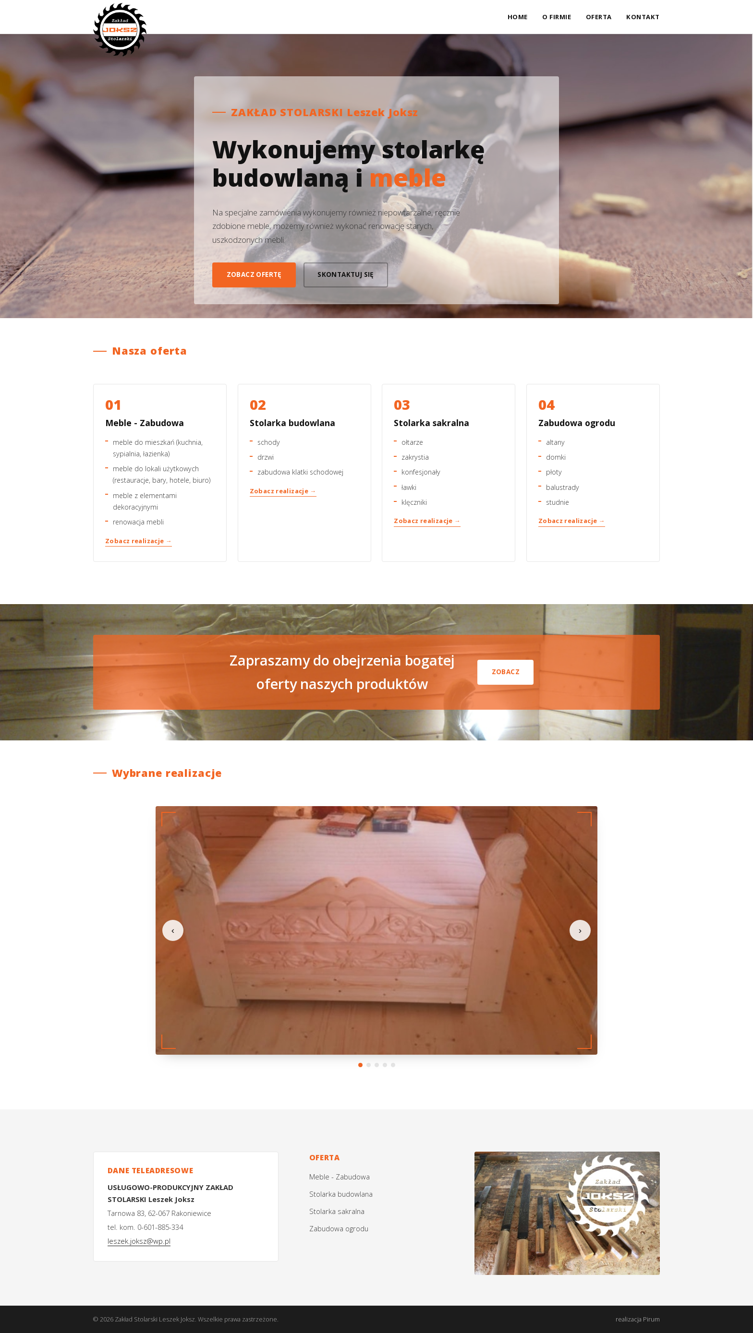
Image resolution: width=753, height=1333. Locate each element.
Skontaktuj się (345, 274)
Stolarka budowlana (341, 1194)
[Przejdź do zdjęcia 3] (377, 1065)
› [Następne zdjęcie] (580, 930)
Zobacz (506, 671)
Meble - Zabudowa (339, 1176)
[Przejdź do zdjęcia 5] (393, 1065)
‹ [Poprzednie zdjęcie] (172, 930)
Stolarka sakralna (336, 1211)
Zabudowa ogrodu (338, 1228)
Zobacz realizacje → (138, 540)
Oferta (599, 16)
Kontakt (643, 16)
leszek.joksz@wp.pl (139, 1241)
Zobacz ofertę (254, 274)
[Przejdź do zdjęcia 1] (360, 1065)
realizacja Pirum (638, 1319)
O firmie (556, 16)
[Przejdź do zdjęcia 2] (368, 1065)
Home (518, 16)
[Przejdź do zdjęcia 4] (385, 1065)
